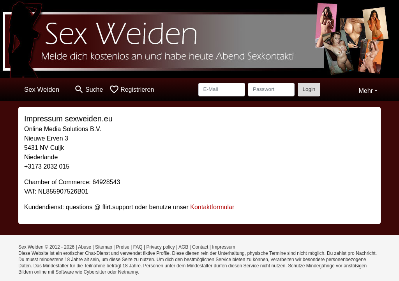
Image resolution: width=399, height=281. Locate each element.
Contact (200, 247)
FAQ (138, 247)
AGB (183, 247)
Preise (122, 247)
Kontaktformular (212, 207)
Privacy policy (160, 247)
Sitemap (103, 247)
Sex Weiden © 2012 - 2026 (46, 247)
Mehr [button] (365, 90)
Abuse (84, 247)
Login (309, 89)
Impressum (223, 247)
